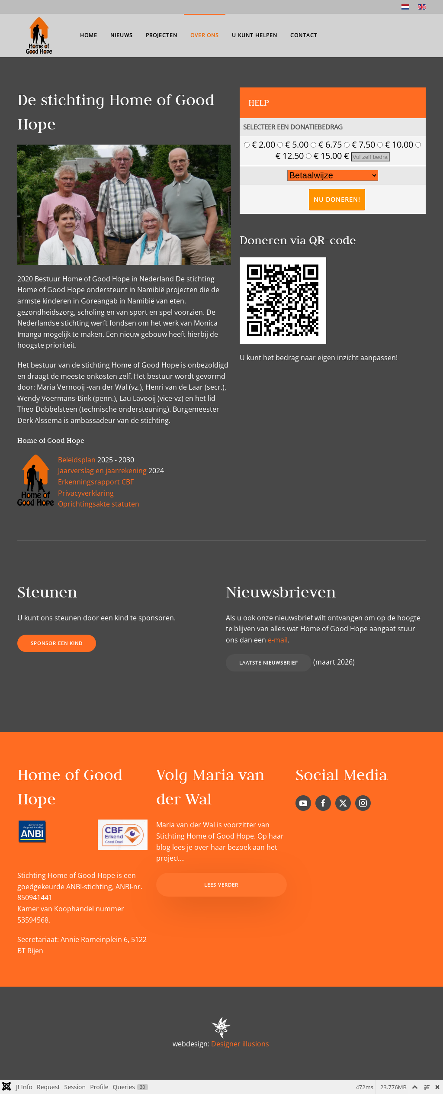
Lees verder (221, 884)
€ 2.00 (260, 144)
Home (88, 35)
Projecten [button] (161, 35)
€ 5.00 (294, 144)
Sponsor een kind (57, 643)
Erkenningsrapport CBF (96, 482)
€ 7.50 (360, 144)
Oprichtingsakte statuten (98, 504)
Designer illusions (240, 1044)
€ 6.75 (327, 144)
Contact (304, 35)
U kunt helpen (254, 35)
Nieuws (121, 35)
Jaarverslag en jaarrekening (102, 470)
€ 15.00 (325, 155)
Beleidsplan (77, 460)
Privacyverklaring (86, 493)
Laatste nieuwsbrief (268, 662)
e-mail (278, 640)
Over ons (204, 35)
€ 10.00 (396, 144)
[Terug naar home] (39, 35)
